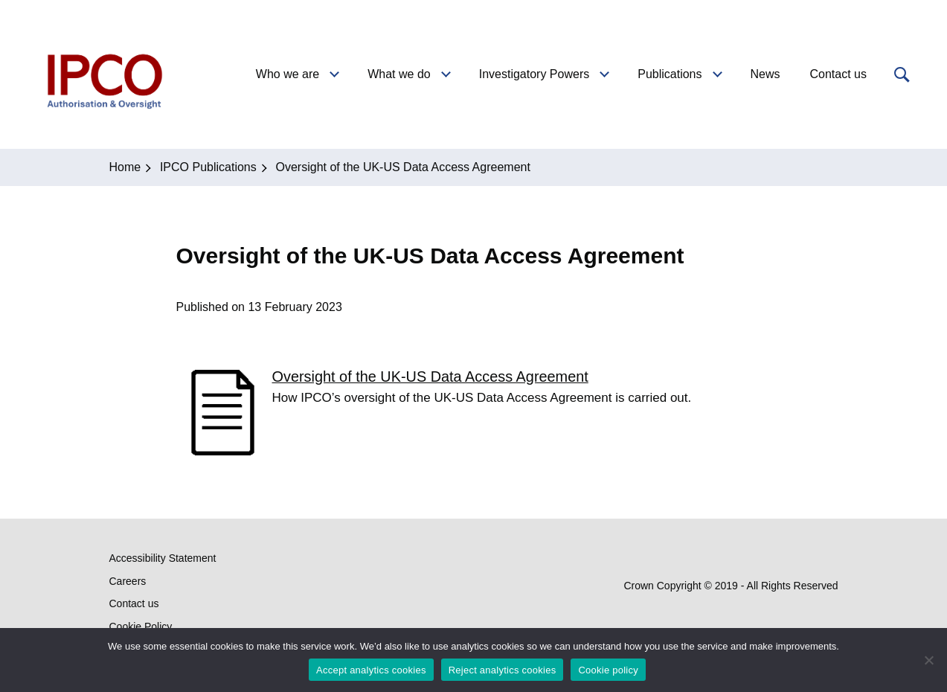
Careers (128, 581)
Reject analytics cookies (502, 670)
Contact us (134, 603)
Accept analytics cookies (371, 670)
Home (125, 167)
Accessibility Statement (162, 558)
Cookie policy (608, 670)
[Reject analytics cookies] (928, 660)
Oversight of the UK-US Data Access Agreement (430, 376)
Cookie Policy (141, 626)
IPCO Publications (208, 167)
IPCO (103, 74)
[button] (900, 74)
